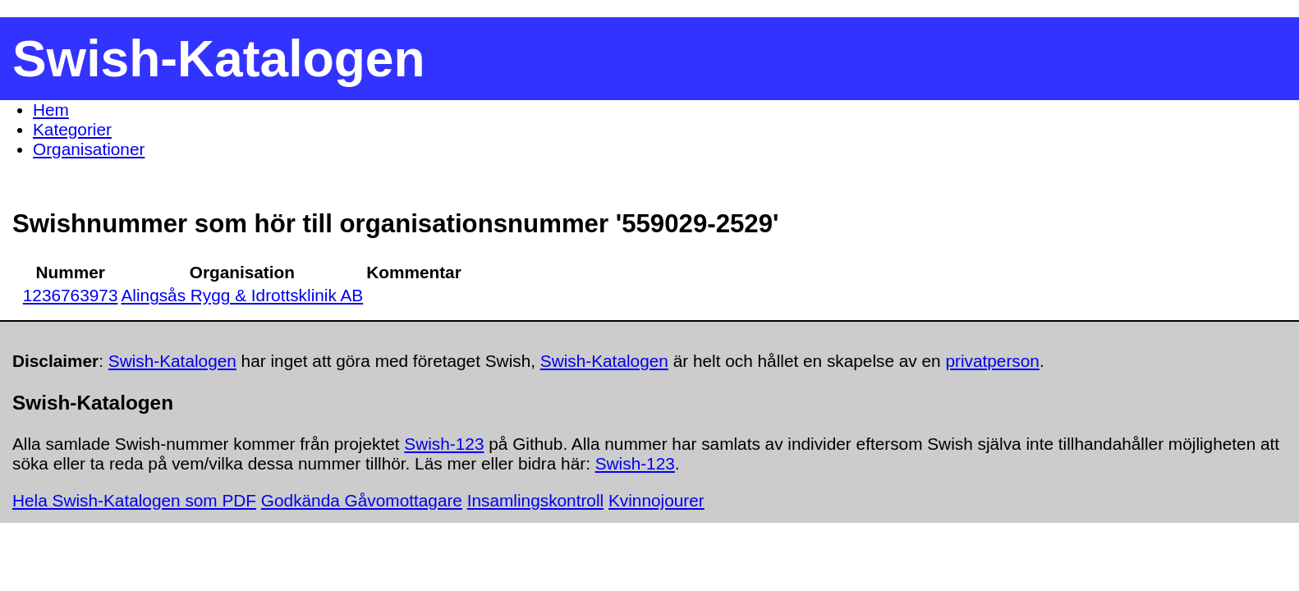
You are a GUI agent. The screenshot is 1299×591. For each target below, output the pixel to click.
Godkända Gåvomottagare (361, 500)
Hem (51, 109)
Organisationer (89, 149)
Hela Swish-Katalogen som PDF (134, 500)
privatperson (992, 360)
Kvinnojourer (656, 500)
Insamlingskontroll (535, 500)
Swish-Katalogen (172, 360)
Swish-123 (444, 443)
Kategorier (72, 129)
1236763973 (70, 295)
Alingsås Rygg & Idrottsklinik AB (242, 295)
